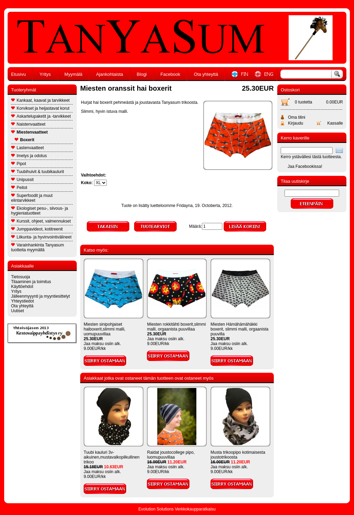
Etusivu (18, 74)
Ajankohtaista (109, 74)
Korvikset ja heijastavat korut (40, 108)
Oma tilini (296, 117)
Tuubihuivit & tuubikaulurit (37, 171)
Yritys (45, 74)
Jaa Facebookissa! (305, 166)
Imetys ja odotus (29, 155)
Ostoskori (290, 89)
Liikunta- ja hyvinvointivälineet (41, 237)
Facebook (170, 74)
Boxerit (24, 139)
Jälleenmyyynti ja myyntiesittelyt (40, 296)
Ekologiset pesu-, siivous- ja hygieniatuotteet (39, 211)
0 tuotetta (303, 102)
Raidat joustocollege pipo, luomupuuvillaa (170, 455)
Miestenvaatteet (29, 132)
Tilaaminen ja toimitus (31, 281)
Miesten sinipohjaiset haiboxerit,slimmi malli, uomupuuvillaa (104, 329)
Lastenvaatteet (27, 147)
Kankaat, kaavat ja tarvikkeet (40, 100)
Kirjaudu (295, 123)
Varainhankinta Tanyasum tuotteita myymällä (37, 247)
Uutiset (17, 310)
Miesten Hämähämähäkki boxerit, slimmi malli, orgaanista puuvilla (239, 329)
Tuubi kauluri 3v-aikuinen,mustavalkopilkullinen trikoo (111, 457)
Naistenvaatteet (28, 124)
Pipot (18, 163)
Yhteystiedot (22, 301)
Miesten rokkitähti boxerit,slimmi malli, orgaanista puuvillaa (176, 327)
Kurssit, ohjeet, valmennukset (41, 221)
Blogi (142, 74)
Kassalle (335, 123)
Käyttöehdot (22, 286)
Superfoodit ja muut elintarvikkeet (32, 198)
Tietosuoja (20, 276)
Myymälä (73, 74)
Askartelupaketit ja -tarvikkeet (41, 116)
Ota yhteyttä (206, 74)
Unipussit (22, 179)
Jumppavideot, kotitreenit (37, 229)
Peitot (19, 187)
